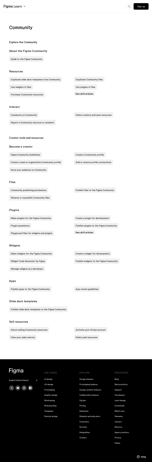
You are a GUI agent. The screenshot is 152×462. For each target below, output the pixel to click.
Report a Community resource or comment (32, 122)
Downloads (119, 406)
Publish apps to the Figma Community (30, 289)
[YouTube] (17, 387)
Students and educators (89, 416)
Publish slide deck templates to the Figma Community (38, 309)
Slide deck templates (23, 301)
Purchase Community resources (27, 94)
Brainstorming (50, 406)
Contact (82, 437)
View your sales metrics (23, 337)
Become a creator (21, 146)
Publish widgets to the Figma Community (97, 261)
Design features (86, 379)
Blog (117, 379)
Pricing (82, 406)
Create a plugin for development (92, 218)
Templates (48, 411)
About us (118, 427)
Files (12, 182)
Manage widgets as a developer (27, 268)
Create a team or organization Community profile (36, 162)
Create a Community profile (90, 154)
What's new (120, 411)
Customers (84, 422)
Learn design (120, 400)
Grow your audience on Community (28, 170)
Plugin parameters (20, 225)
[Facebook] (30, 387)
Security (83, 427)
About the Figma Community (28, 50)
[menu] (23, 380)
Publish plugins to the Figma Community (96, 225)
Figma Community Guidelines (25, 154)
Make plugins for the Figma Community (31, 218)
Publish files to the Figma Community (95, 190)
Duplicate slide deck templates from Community (35, 79)
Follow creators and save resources (94, 115)
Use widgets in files (21, 87)
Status (117, 443)
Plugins (14, 210)
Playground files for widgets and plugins (31, 233)
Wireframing (49, 400)
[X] (11, 387)
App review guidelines (87, 289)
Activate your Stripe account (91, 329)
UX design (48, 384)
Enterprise (83, 411)
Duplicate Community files (89, 79)
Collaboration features (89, 395)
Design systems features (90, 390)
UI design (48, 379)
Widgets (14, 245)
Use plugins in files (85, 87)
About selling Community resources (29, 329)
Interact (14, 106)
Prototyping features (88, 384)
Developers (120, 395)
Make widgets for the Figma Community (31, 253)
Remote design (51, 416)
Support (118, 390)
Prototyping (49, 390)
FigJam (82, 400)
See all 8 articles (84, 94)
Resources (16, 71)
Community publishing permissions (29, 190)
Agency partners (122, 432)
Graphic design (50, 395)
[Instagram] (24, 387)
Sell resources (18, 321)
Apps (12, 281)
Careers (118, 422)
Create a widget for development (93, 253)
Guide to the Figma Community (26, 59)
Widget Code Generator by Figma (28, 261)
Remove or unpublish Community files (30, 197)
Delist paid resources (87, 337)
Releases (119, 416)
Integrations (84, 432)
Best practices (121, 384)
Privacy (118, 437)
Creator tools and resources (26, 137)
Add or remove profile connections (93, 162)
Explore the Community (23, 42)
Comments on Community (24, 115)
